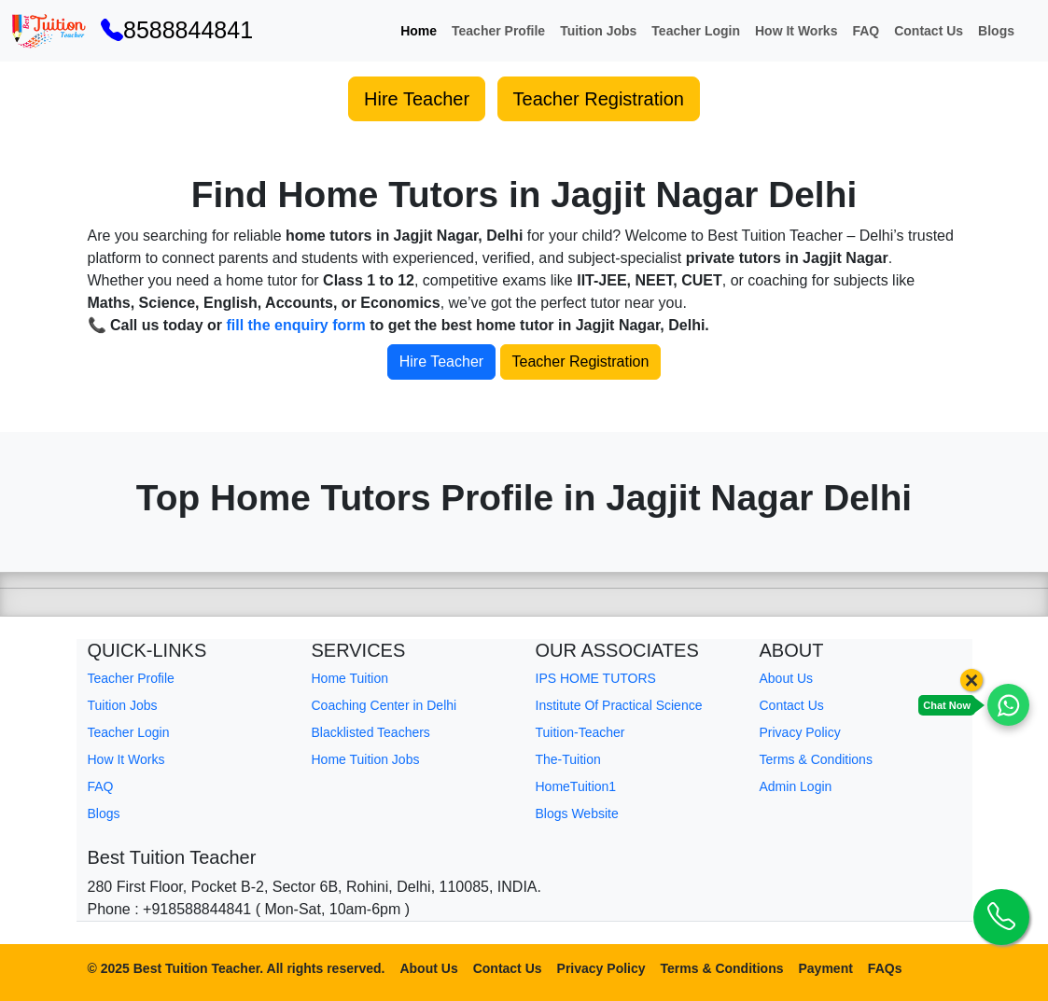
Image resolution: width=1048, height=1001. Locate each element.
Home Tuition (350, 678)
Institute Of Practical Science (619, 705)
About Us (787, 678)
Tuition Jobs (598, 30)
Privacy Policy (800, 732)
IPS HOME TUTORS (596, 678)
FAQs (885, 968)
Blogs (996, 30)
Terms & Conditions (816, 759)
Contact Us (928, 30)
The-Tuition (568, 759)
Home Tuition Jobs (366, 759)
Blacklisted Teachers (371, 732)
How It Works (796, 30)
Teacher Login (695, 30)
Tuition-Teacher (580, 732)
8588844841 (177, 30)
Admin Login (796, 786)
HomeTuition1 (576, 786)
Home (418, 30)
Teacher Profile (498, 30)
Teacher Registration (598, 99)
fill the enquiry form (295, 325)
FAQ (865, 30)
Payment (826, 968)
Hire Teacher (416, 99)
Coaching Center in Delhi (384, 705)
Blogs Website (577, 813)
